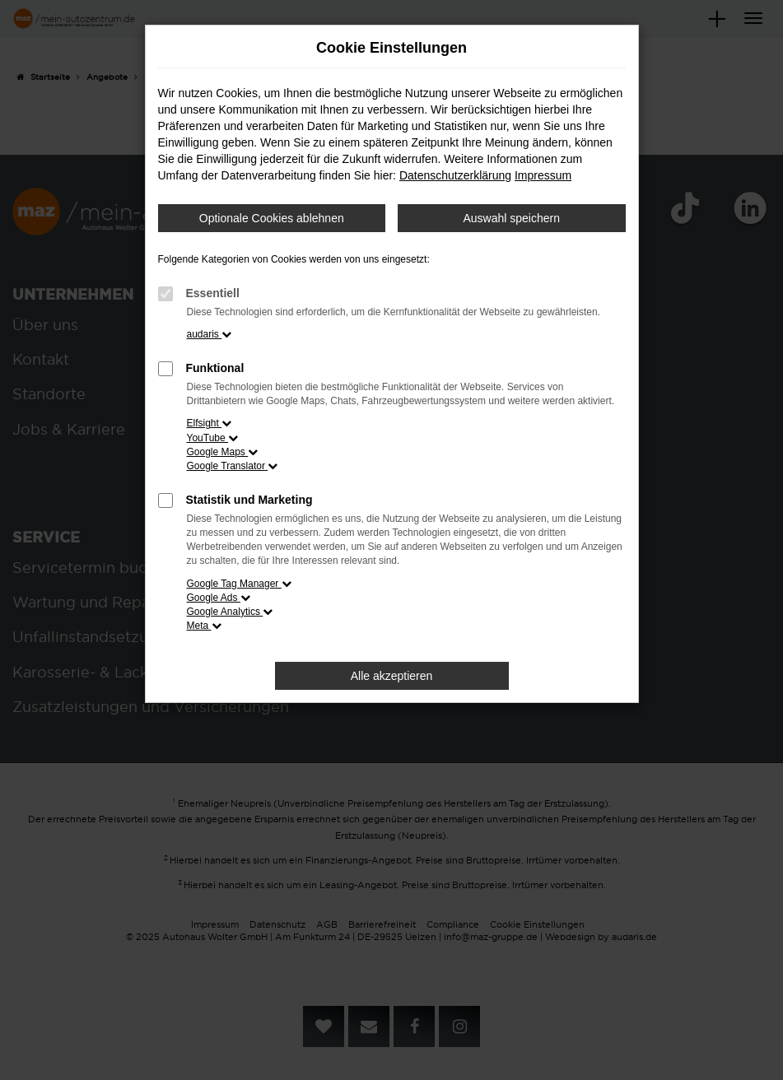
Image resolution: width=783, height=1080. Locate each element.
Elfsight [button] (209, 423)
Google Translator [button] (232, 466)
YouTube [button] (213, 438)
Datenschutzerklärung (455, 175)
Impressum (543, 175)
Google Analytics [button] (230, 611)
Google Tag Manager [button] (239, 583)
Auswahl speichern (511, 218)
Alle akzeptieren (392, 675)
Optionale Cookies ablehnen (271, 218)
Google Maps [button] (223, 452)
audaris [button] (209, 334)
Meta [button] (204, 625)
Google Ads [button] (218, 597)
